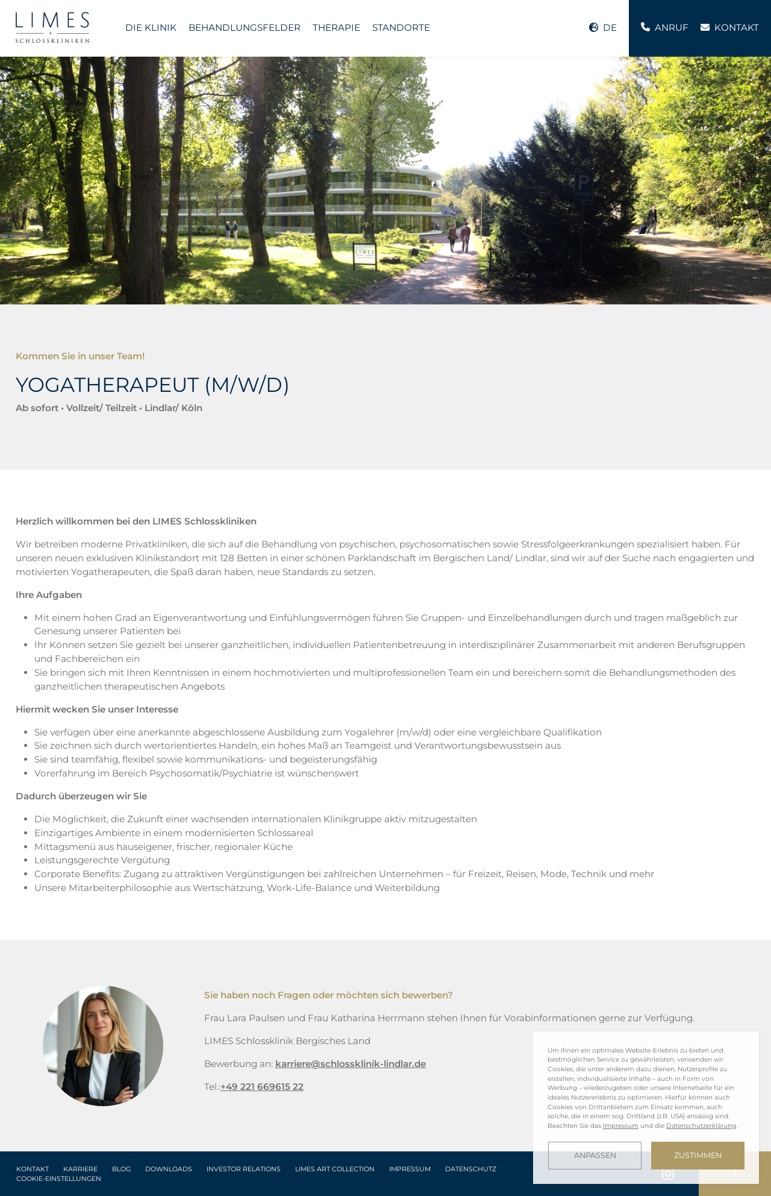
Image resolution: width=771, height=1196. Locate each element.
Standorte (401, 27)
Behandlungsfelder (245, 27)
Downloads (168, 1169)
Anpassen (595, 1155)
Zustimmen (698, 1155)
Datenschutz (470, 1169)
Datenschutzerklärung (701, 1126)
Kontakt (32, 1169)
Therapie (336, 27)
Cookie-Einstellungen (58, 1179)
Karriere (80, 1169)
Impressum (410, 1169)
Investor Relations (244, 1169)
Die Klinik (150, 27)
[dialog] (646, 1107)
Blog (121, 1169)
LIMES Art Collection (335, 1169)
